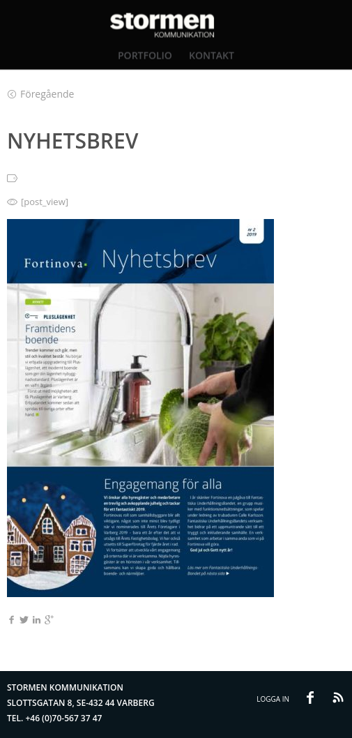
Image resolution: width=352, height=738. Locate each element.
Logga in (273, 699)
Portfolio (145, 54)
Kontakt (211, 54)
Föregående (41, 93)
